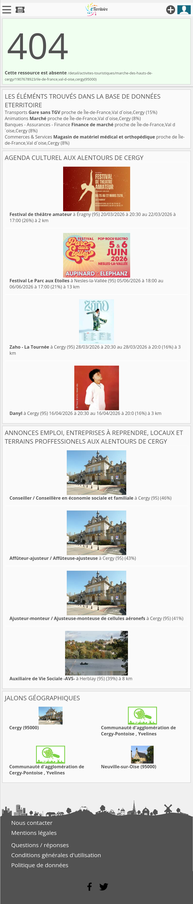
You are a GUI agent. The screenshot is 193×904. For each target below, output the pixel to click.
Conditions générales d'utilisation (56, 855)
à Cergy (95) (42, 347)
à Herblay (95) (57, 678)
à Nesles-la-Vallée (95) (62, 281)
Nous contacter (32, 823)
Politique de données (39, 865)
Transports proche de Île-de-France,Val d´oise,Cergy (75, 112)
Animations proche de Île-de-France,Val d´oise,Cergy (68, 118)
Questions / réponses (40, 845)
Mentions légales (34, 833)
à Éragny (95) (54, 214)
